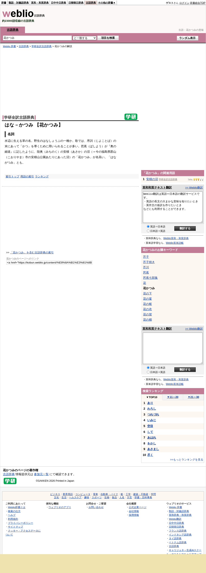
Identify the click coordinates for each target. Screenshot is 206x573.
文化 (56, 497)
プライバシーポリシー (20, 522)
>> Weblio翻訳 (194, 187)
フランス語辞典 (177, 530)
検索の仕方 (14, 511)
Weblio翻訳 (175, 519)
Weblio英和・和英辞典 (176, 238)
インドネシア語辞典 (180, 534)
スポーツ (97, 497)
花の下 (147, 293)
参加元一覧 (41, 474)
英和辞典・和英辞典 (180, 515)
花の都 (147, 319)
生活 (63, 497)
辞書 (3, 2)
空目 (150, 426)
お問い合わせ (96, 507)
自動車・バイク (109, 494)
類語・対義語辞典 (19, 2)
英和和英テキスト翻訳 (157, 187)
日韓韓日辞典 (75, 2)
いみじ (151, 420)
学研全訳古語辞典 (41, 46)
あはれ (151, 437)
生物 (106, 497)
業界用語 (68, 494)
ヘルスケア (75, 497)
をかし (151, 443)
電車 (95, 494)
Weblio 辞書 (9, 46)
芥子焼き (149, 262)
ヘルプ (12, 515)
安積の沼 (152, 179)
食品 (114, 497)
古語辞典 (91, 2)
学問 (153, 494)
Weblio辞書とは (16, 507)
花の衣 (147, 309)
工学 (128, 494)
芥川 (146, 267)
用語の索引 (27, 176)
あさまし (153, 449)
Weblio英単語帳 (175, 242)
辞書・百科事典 (143, 497)
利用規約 (13, 519)
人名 (121, 497)
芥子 (146, 256)
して (150, 432)
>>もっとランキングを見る (186, 459)
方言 (129, 497)
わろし (151, 408)
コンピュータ (82, 494)
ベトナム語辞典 (177, 542)
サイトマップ (15, 526)
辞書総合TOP (197, 2)
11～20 (173, 397)
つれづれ (153, 414)
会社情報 (134, 511)
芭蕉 (146, 272)
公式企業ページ (137, 507)
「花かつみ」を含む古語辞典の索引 (32, 252)
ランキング (42, 176)
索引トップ (12, 176)
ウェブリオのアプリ (59, 507)
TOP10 (151, 397)
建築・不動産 (140, 494)
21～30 (193, 397)
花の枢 (147, 304)
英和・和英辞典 (40, 2)
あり (150, 403)
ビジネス (55, 494)
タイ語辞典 (175, 538)
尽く (150, 455)
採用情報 (134, 515)
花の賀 (147, 314)
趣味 (86, 497)
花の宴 (147, 298)
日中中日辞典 (58, 2)
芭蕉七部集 (150, 277)
